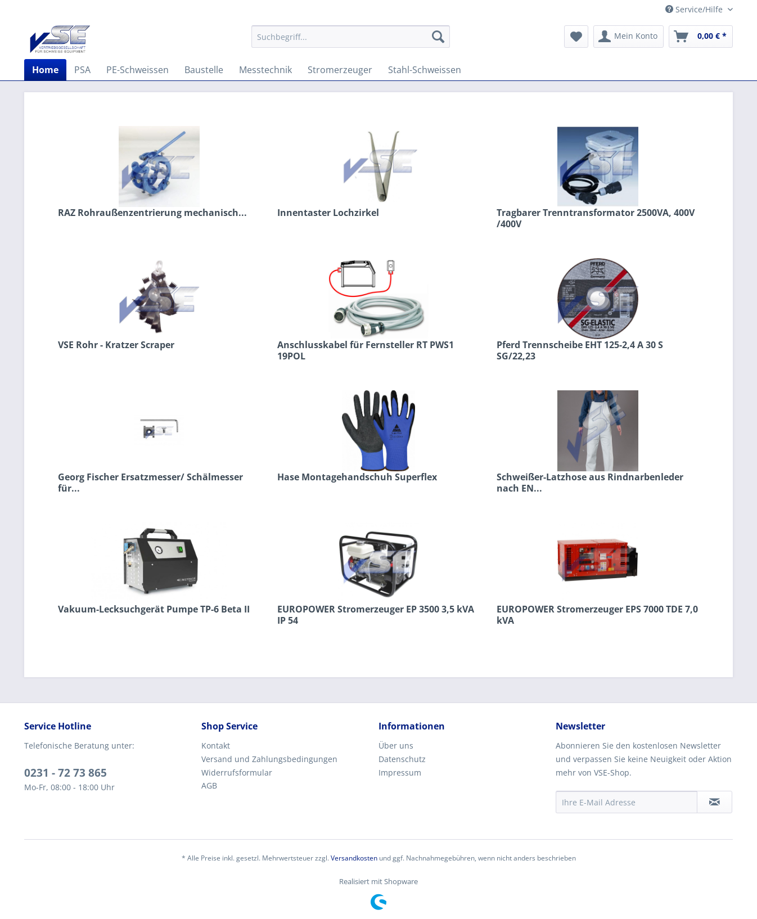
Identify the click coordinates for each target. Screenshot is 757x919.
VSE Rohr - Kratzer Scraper (116, 345)
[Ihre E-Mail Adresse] (626, 802)
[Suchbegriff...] (350, 36)
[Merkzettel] (576, 36)
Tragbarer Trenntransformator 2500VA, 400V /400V (596, 218)
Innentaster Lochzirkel (328, 213)
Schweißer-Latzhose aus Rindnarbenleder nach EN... (590, 482)
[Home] (45, 69)
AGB (209, 785)
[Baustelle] (204, 69)
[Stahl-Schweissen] (424, 69)
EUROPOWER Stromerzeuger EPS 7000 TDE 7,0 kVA (597, 614)
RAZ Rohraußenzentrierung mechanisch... (152, 213)
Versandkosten (354, 858)
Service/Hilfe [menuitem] (695, 9)
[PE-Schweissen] (137, 69)
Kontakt (215, 745)
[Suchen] (438, 36)
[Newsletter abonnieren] (714, 802)
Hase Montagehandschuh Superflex (357, 477)
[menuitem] (350, 36)
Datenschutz (402, 759)
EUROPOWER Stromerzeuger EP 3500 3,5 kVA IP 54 (375, 614)
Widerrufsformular (236, 772)
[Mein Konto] (628, 36)
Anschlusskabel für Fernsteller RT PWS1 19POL (365, 350)
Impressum (399, 772)
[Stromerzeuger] (340, 69)
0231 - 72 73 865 (65, 772)
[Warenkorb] (701, 36)
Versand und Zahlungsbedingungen (269, 759)
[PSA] (82, 69)
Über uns (395, 745)
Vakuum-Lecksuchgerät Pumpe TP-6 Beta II (154, 609)
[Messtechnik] (265, 69)
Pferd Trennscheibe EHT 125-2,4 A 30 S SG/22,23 (580, 350)
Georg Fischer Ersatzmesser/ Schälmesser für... (150, 482)
